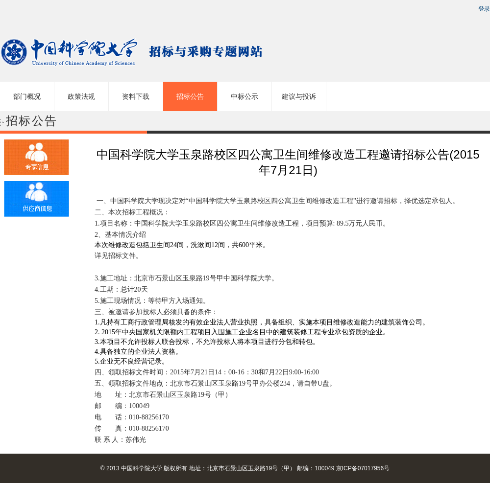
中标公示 (244, 96)
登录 (484, 8)
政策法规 (81, 96)
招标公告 (190, 96)
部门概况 (27, 96)
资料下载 (135, 96)
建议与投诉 (299, 96)
